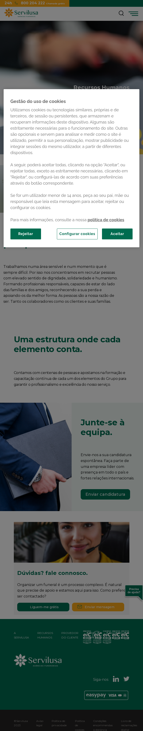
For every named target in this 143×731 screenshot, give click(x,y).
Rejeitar (25, 234)
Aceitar (117, 234)
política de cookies (105, 219)
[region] (71, 168)
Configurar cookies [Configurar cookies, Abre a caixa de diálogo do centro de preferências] (77, 234)
